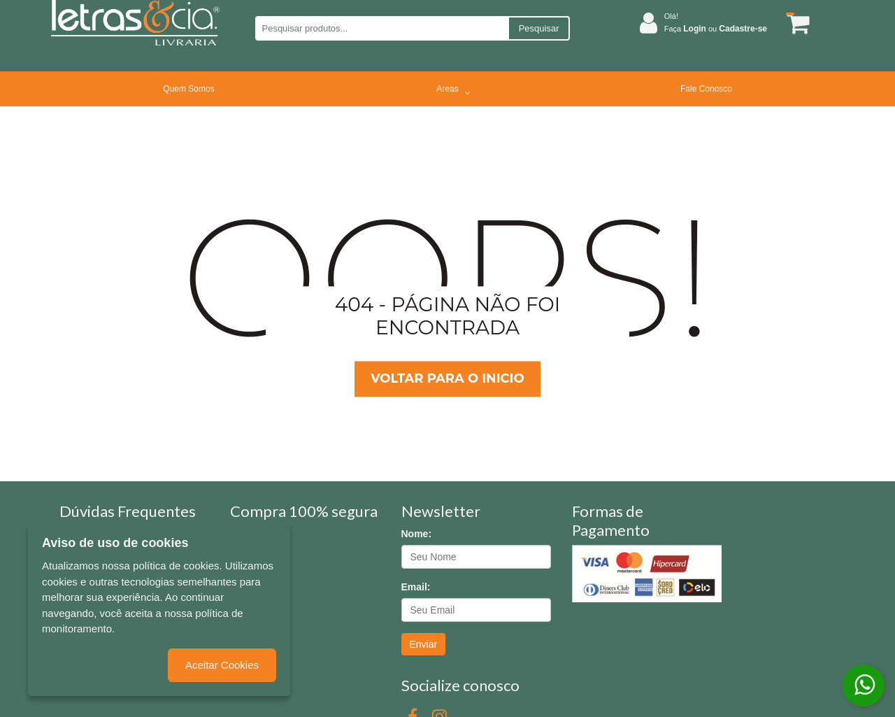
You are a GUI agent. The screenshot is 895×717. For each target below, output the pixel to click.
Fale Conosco (706, 89)
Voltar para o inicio (447, 378)
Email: (416, 586)
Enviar (424, 644)
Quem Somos (188, 89)
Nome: (416, 533)
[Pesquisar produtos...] (381, 28)
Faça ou (715, 28)
